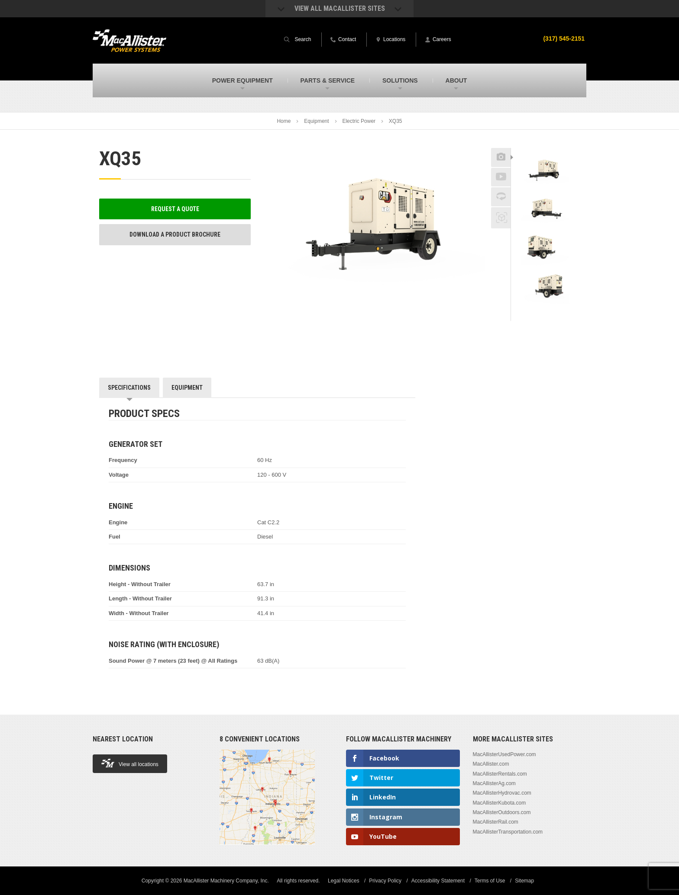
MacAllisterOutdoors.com (502, 812)
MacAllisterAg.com (494, 783)
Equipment (316, 121)
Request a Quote (175, 208)
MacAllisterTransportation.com (508, 832)
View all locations (129, 763)
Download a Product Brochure (174, 234)
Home (284, 121)
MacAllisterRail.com (495, 822)
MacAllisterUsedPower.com (504, 754)
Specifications (129, 387)
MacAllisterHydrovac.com (502, 793)
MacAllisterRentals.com (500, 774)
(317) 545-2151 (564, 38)
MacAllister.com (491, 764)
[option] (545, 171)
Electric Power (358, 121)
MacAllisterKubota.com (499, 803)
